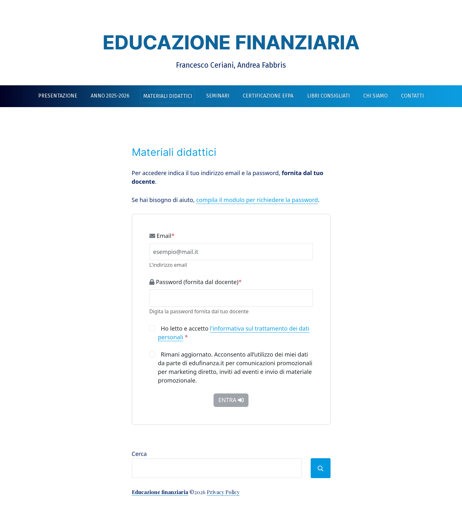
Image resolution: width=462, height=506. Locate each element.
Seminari (217, 96)
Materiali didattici (167, 96)
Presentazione (57, 96)
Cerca (139, 454)
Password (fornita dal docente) (195, 282)
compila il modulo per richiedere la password (257, 200)
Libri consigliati (328, 96)
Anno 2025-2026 (110, 96)
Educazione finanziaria (231, 42)
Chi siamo (375, 96)
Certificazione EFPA (268, 96)
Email (162, 236)
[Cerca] (321, 468)
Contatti (412, 96)
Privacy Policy (223, 492)
